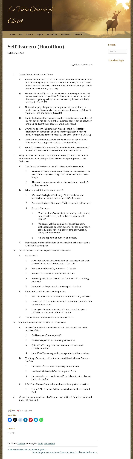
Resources (66, 34)
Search (77, 34)
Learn (28, 34)
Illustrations (52, 34)
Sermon (21, 443)
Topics (40, 34)
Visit (20, 34)
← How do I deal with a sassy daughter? (27, 449)
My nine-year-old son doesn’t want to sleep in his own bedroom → (65, 452)
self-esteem (49, 443)
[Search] (117, 51)
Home (12, 34)
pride (40, 443)
